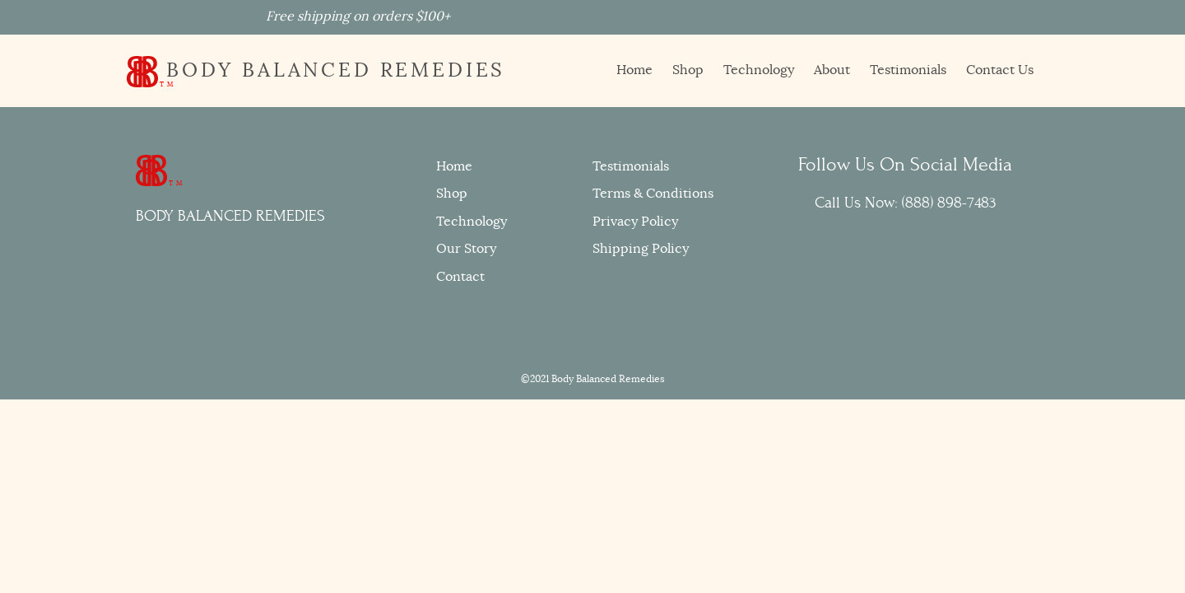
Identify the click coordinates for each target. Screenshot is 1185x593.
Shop (688, 70)
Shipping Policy (640, 248)
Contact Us (1000, 70)
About (832, 70)
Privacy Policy (635, 221)
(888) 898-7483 (949, 203)
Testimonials (908, 70)
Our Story (466, 248)
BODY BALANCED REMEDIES (316, 70)
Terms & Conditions (652, 193)
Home (634, 70)
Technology (758, 70)
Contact (460, 276)
